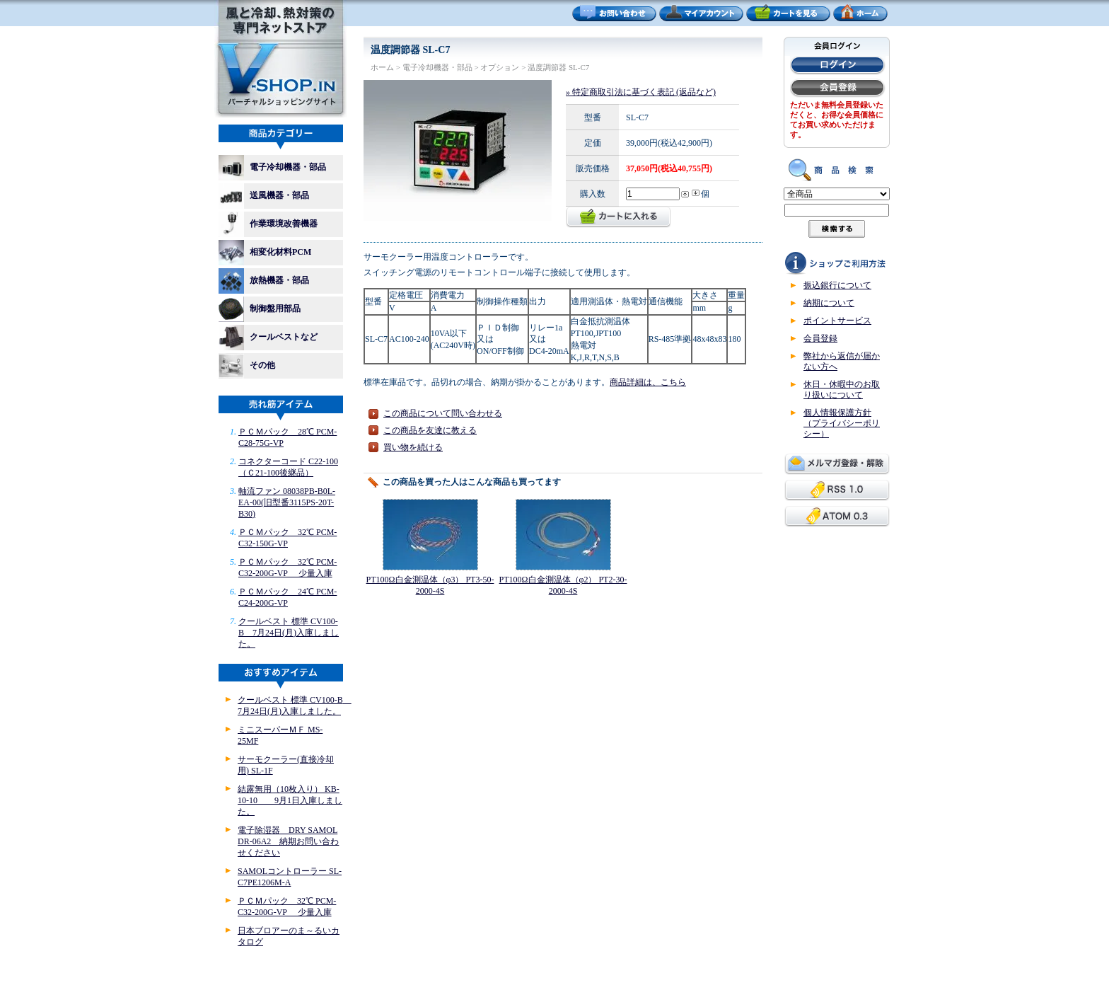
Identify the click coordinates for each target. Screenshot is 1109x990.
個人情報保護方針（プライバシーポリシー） (841, 423)
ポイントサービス (837, 321)
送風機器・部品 (268, 196)
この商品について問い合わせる (442, 413)
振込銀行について (837, 285)
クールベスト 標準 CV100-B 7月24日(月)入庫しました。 (288, 632)
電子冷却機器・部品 (272, 167)
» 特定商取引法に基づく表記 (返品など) (641, 92)
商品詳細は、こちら (648, 382)
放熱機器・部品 (268, 281)
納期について (828, 303)
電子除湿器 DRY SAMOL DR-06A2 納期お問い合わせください (288, 841)
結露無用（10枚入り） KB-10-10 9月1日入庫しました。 (290, 800)
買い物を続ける (413, 447)
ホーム (382, 67)
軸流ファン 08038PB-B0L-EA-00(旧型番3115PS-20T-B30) (286, 502)
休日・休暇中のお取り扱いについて (841, 389)
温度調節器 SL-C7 (558, 67)
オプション (499, 67)
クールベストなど (268, 337)
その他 (247, 366)
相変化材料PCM (269, 252)
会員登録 (820, 338)
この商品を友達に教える (430, 430)
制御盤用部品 (264, 309)
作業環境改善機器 (272, 224)
